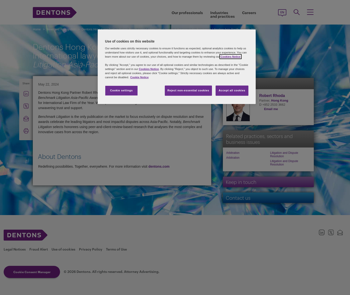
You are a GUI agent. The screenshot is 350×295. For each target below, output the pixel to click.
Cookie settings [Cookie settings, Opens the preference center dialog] (121, 90)
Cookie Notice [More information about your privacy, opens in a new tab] (139, 77)
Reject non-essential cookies (188, 90)
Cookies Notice (230, 56)
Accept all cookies (232, 90)
